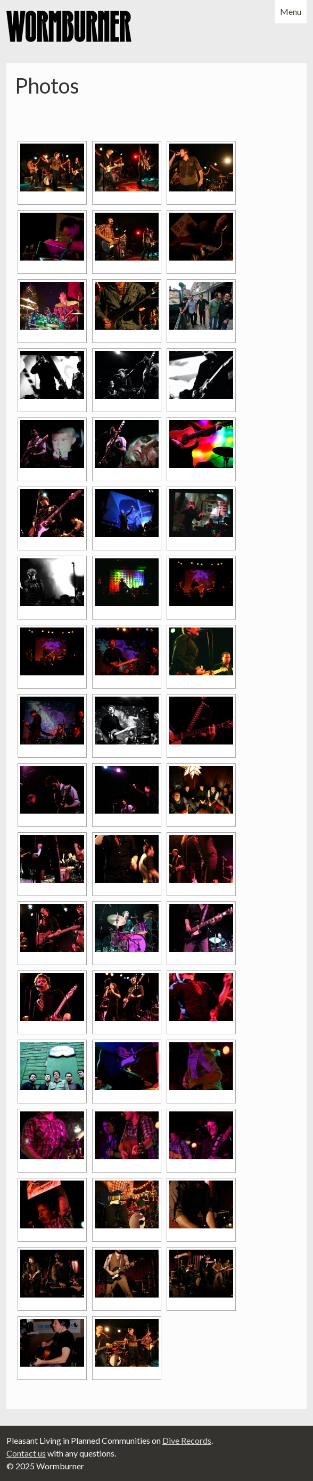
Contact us (26, 1453)
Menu (290, 11)
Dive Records (186, 1440)
